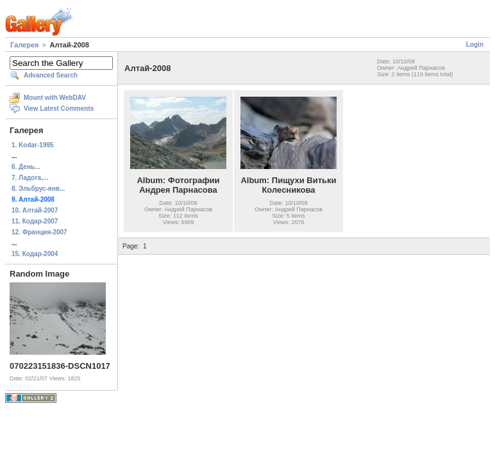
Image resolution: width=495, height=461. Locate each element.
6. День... (26, 166)
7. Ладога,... (30, 177)
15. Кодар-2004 (35, 253)
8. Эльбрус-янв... (38, 188)
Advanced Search (51, 75)
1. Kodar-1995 (33, 145)
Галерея (24, 45)
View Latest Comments (59, 108)
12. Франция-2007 (39, 232)
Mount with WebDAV (55, 97)
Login (474, 44)
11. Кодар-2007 (35, 221)
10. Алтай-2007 (35, 210)
